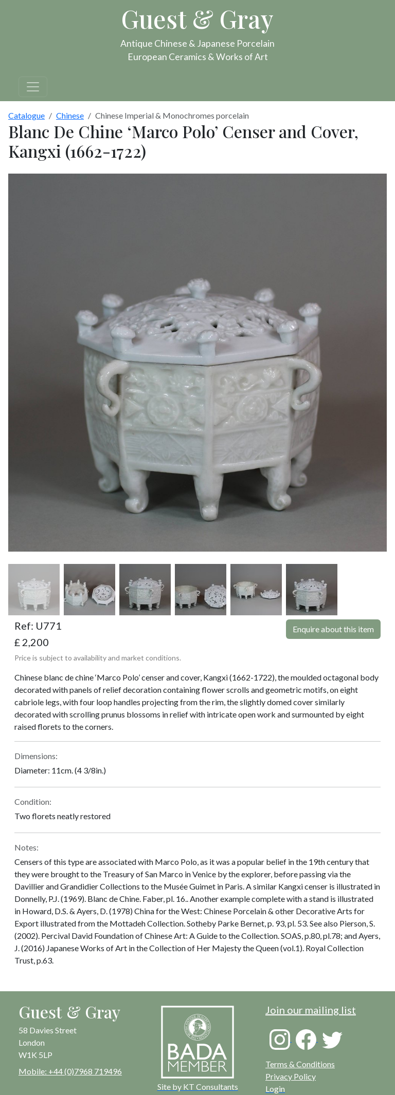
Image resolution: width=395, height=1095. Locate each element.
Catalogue (26, 115)
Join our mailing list (310, 1010)
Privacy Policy (290, 1076)
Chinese (70, 115)
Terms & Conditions (300, 1064)
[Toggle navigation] (33, 87)
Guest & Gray (197, 18)
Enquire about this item (333, 629)
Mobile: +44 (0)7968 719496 (70, 1071)
